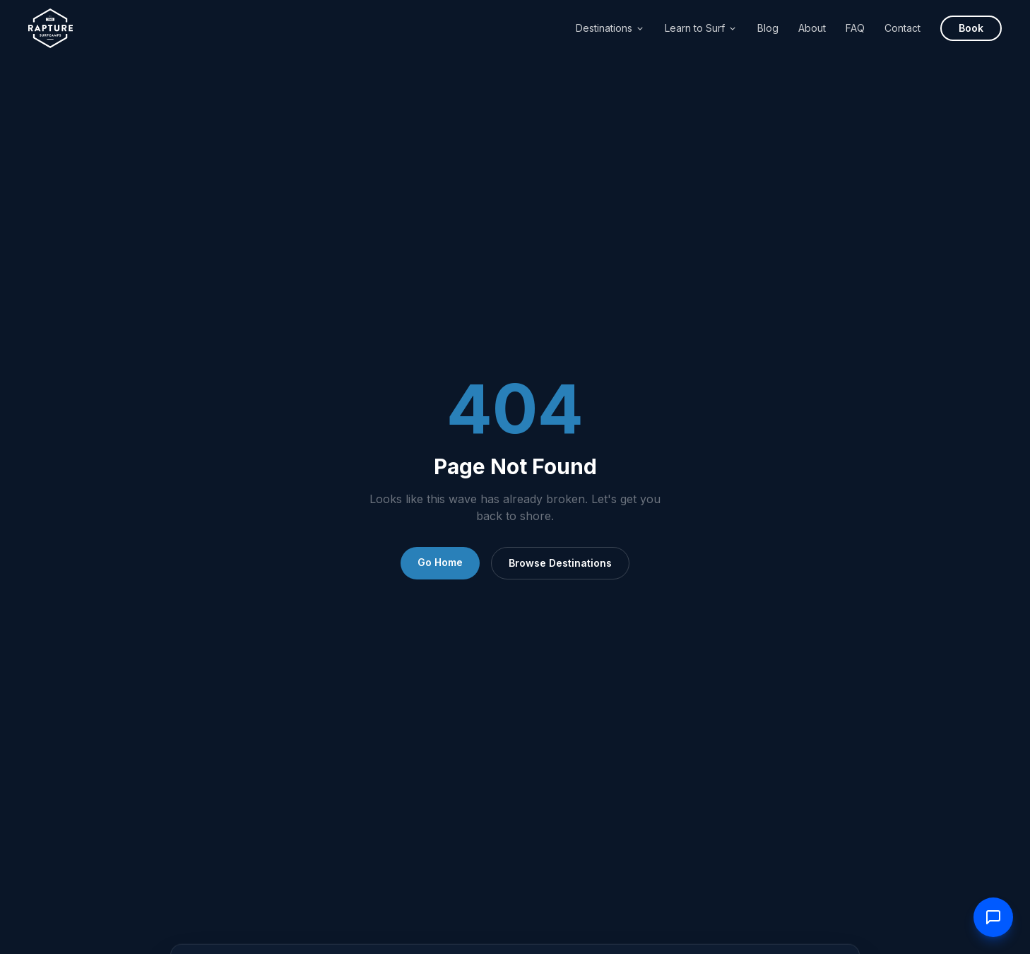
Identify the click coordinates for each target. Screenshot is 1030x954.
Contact (902, 28)
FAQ (855, 28)
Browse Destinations (560, 563)
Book (971, 28)
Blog (768, 28)
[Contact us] (993, 917)
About (812, 28)
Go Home (440, 562)
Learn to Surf (701, 28)
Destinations (610, 28)
